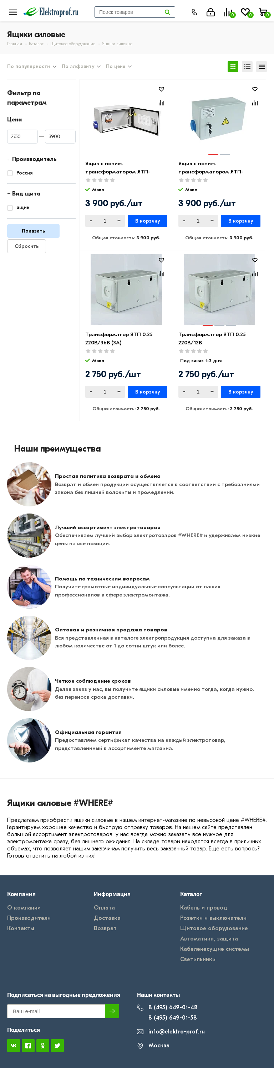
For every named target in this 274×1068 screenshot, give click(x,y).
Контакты (20, 928)
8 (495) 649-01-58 (167, 1018)
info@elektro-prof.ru (171, 1031)
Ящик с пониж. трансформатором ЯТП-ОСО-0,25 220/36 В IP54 (117, 171)
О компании (24, 908)
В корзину (147, 221)
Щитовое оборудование (214, 928)
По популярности (28, 66)
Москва (153, 1045)
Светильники (197, 959)
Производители (29, 918)
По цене (115, 66)
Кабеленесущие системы (214, 949)
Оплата (104, 908)
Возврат (105, 928)
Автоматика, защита (209, 939)
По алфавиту (78, 66)
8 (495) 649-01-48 (167, 1007)
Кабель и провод (203, 908)
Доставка (107, 918)
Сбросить (27, 246)
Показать (33, 231)
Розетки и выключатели (213, 918)
